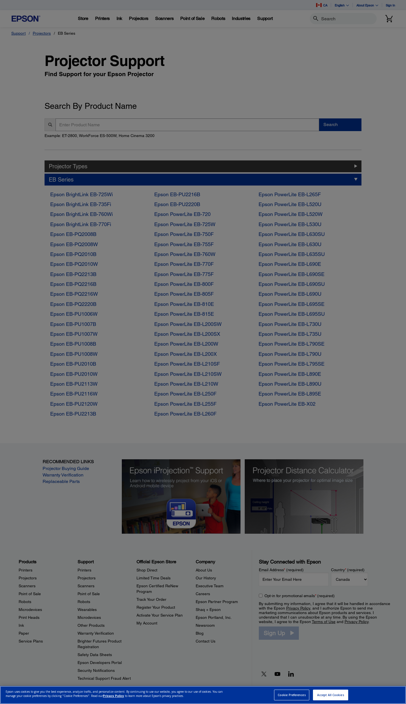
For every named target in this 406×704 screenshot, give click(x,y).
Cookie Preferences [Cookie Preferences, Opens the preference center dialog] (292, 695)
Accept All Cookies (330, 695)
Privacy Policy (113, 696)
